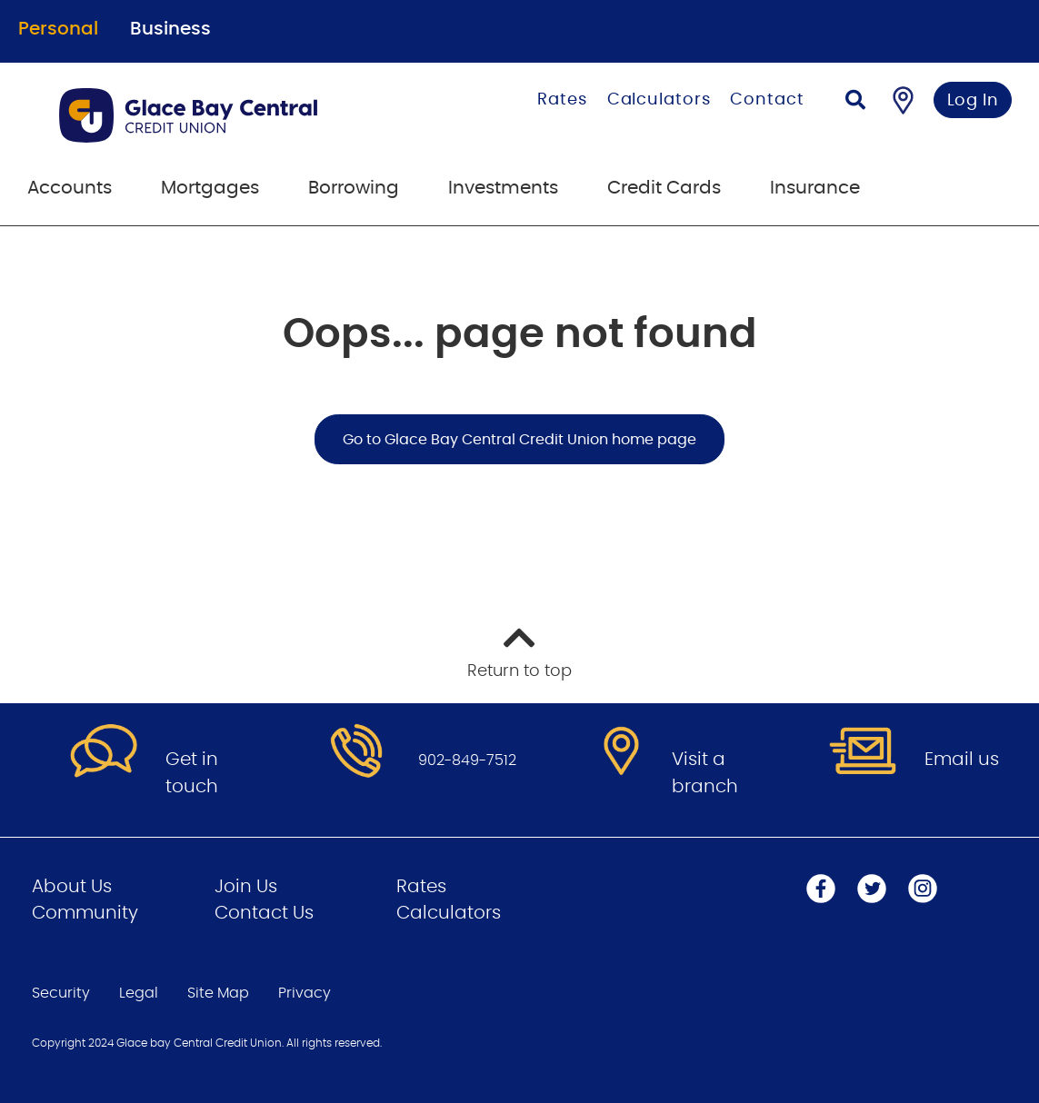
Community (85, 913)
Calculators (659, 100)
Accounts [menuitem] (69, 188)
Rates (562, 100)
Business (170, 29)
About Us (72, 887)
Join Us (246, 887)
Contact (767, 100)
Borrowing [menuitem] (353, 188)
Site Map (218, 993)
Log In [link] (973, 101)
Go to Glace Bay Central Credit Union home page (519, 439)
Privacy (304, 993)
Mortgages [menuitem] (210, 188)
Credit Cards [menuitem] (664, 188)
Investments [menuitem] (503, 188)
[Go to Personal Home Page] (232, 115)
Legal (138, 993)
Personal (58, 29)
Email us (961, 759)
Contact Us (264, 913)
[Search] (855, 102)
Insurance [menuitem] (815, 188)
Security (61, 993)
